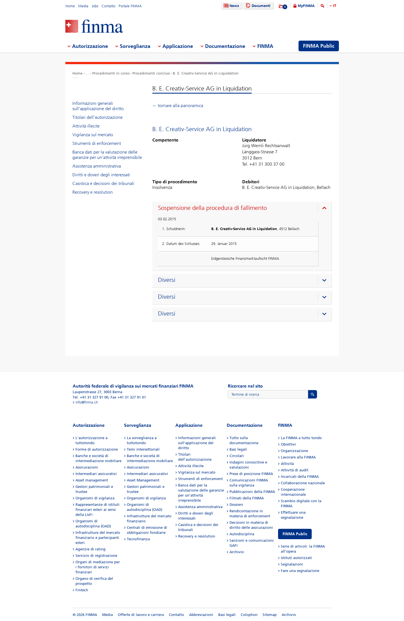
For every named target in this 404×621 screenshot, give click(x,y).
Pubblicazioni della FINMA (252, 492)
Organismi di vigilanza (94, 498)
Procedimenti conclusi (151, 73)
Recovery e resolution (92, 192)
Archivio (236, 552)
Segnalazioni (292, 564)
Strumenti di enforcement (96, 143)
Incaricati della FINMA (300, 476)
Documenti (257, 6)
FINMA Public (295, 534)
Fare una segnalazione (300, 571)
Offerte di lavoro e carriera (141, 615)
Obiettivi (288, 444)
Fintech (81, 590)
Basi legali (238, 449)
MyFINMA (306, 6)
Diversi (166, 280)
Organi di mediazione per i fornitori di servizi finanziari (97, 567)
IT (334, 6)
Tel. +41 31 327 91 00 (90, 397)
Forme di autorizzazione (96, 449)
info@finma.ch (86, 402)
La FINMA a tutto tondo (301, 438)
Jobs (95, 6)
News (230, 6)
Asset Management (143, 480)
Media (83, 6)
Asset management (91, 480)
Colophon (249, 615)
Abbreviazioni (201, 615)
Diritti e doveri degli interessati (101, 174)
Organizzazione (294, 451)
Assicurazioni (86, 467)
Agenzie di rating (90, 549)
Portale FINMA (130, 6)
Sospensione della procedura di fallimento (212, 208)
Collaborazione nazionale (303, 483)
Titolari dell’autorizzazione (97, 117)
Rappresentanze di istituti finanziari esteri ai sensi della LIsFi (97, 509)
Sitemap (270, 615)
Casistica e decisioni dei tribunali (103, 183)
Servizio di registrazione (96, 555)
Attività (287, 464)
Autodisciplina (241, 534)
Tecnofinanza (138, 539)
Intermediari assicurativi (96, 474)
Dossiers (236, 504)
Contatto (108, 6)
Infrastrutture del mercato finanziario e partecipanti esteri (97, 537)
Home (70, 6)
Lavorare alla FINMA (298, 457)
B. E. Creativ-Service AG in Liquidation (205, 73)
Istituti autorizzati (296, 558)
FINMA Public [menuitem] (318, 46)
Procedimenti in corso (111, 73)
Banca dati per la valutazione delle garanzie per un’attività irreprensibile (107, 154)
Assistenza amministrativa (96, 166)
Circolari (236, 456)
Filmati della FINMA (246, 498)
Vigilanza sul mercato (92, 134)
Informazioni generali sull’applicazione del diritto (98, 106)
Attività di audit (294, 470)
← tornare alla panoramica (177, 105)
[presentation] (243, 208)
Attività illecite (86, 126)
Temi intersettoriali (143, 449)
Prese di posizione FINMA (251, 474)
